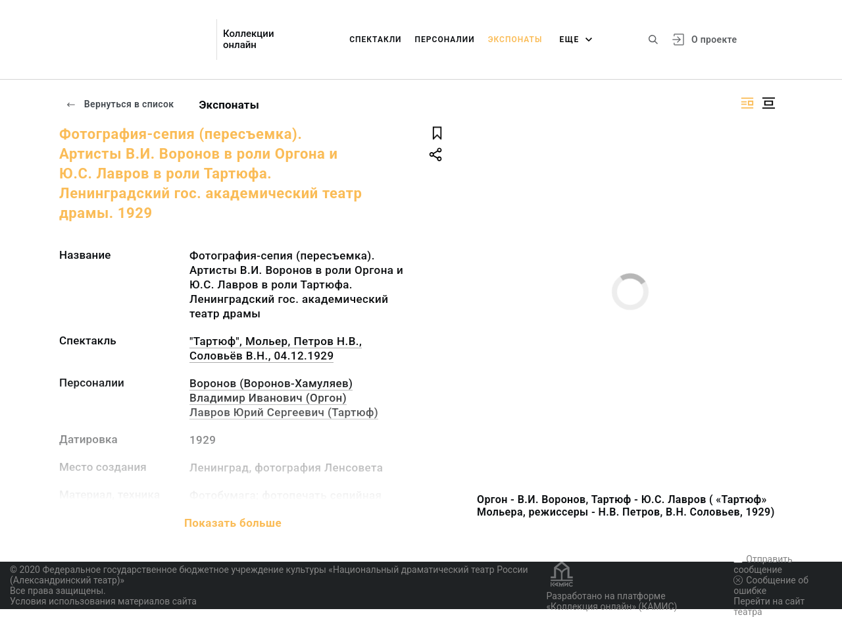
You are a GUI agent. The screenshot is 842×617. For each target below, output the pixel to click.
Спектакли (375, 39)
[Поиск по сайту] (653, 39)
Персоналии (445, 39)
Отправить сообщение (762, 564)
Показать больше (233, 522)
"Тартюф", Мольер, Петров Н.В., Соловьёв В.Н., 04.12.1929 (275, 348)
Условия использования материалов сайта (103, 601)
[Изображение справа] (747, 103)
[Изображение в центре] (768, 103)
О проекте (714, 39)
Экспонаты (515, 39)
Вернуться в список (120, 104)
